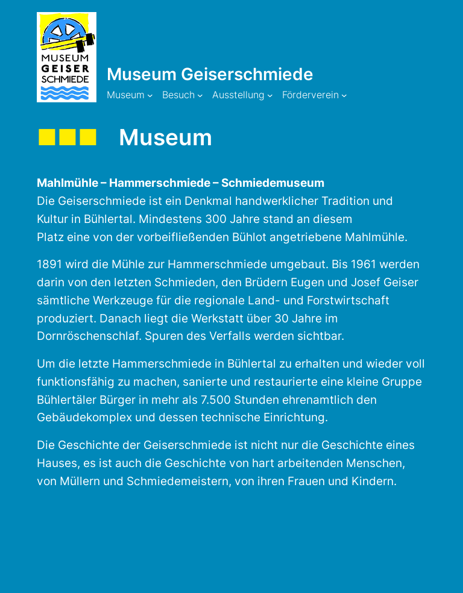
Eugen (309, 282)
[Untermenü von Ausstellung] (270, 95)
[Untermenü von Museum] (150, 95)
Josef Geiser (384, 282)
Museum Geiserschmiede (210, 74)
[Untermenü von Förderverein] (344, 95)
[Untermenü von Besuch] (200, 95)
